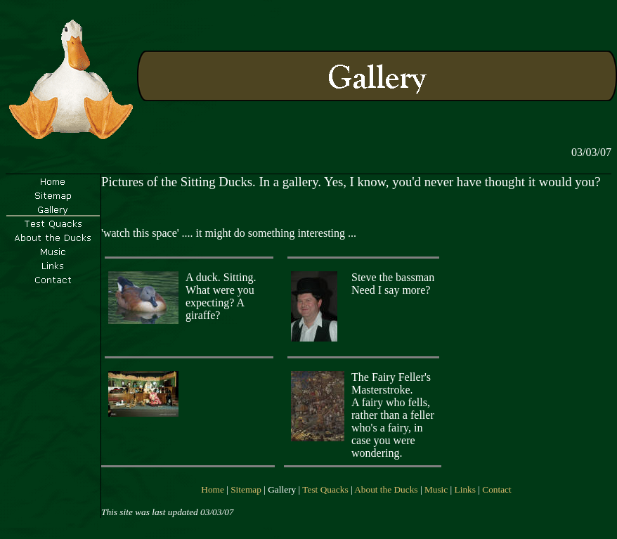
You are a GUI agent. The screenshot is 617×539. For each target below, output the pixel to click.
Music (436, 489)
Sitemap (245, 489)
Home (212, 489)
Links (465, 489)
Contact (496, 489)
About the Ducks (385, 489)
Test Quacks (325, 489)
